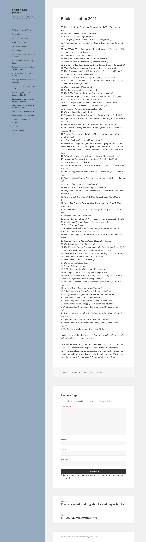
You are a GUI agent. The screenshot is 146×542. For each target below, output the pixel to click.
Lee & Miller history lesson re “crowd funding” (23, 106)
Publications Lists (18, 50)
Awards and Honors (19, 46)
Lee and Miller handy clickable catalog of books (23, 68)
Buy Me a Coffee (18, 130)
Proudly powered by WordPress (85, 537)
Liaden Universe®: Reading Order (22, 62)
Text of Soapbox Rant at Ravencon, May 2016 (21, 93)
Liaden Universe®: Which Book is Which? (24, 55)
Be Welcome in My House (21, 30)
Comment (66, 406)
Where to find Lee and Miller (23, 112)
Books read (97, 372)
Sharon (83, 372)
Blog (90, 372)
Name (64, 439)
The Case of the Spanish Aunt (23, 116)
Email (64, 450)
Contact (15, 126)
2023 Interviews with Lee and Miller (23, 74)
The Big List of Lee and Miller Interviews (23, 81)
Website (64, 460)
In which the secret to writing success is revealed (23, 100)
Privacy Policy (17, 34)
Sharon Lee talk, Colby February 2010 (24, 87)
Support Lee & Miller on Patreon (21, 121)
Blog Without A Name (20, 38)
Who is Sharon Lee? (19, 42)
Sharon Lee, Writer (20, 11)
